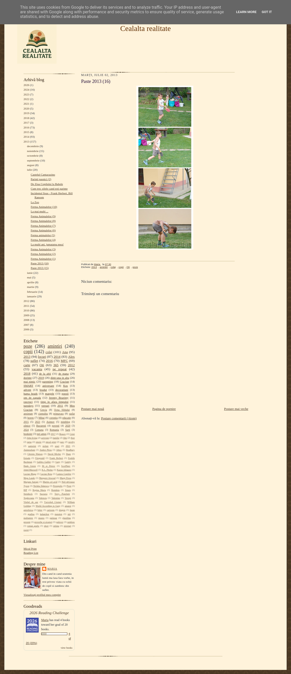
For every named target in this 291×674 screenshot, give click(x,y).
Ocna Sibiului (62, 409)
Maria (52, 568)
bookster (28, 433)
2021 (26, 103)
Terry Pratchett (62, 494)
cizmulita (43, 413)
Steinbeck (28, 494)
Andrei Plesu (46, 450)
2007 (26, 324)
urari (57, 446)
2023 (26, 94)
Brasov (62, 434)
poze (28, 346)
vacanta (37, 369)
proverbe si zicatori (43, 522)
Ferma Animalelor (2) (43, 253)
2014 (26, 136)
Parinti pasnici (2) (41, 179)
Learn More (246, 12)
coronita (53, 417)
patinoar (53, 518)
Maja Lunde (29, 478)
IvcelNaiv (65, 466)
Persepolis (57, 486)
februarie (32, 291)
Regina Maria (39, 490)
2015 (26, 132)
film (65, 438)
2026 (26, 84)
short (46, 526)
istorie (38, 442)
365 (55, 365)
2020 (26, 108)
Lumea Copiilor (63, 474)
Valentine (55, 498)
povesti (55, 425)
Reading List (31, 552)
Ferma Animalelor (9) (43, 216)
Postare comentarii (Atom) (119, 418)
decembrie (33, 146)
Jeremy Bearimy (59, 397)
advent (27, 389)
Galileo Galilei (44, 462)
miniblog (65, 421)
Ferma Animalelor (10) (44, 206)
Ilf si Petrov (48, 466)
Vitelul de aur (31, 502)
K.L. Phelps (47, 470)
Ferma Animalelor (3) (43, 249)
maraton (58, 514)
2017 (26, 122)
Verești (68, 498)
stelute (45, 446)
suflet (34, 361)
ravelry (71, 442)
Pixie (69, 486)
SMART (28, 385)
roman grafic (33, 526)
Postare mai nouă (92, 409)
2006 (26, 329)
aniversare (48, 385)
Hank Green (30, 466)
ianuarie (31, 296)
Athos (59, 450)
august (30, 165)
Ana (65, 352)
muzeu (41, 518)
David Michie (54, 454)
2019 (26, 113)
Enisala (27, 458)
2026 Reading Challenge (49, 613)
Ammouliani (29, 450)
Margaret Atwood (47, 478)
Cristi (72, 434)
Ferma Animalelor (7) (43, 225)
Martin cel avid (50, 482)
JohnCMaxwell (31, 470)
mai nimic (29, 381)
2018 (26, 117)
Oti (42, 365)
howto (30, 417)
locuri (42, 356)
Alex (71, 356)
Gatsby (67, 462)
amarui (68, 506)
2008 (26, 319)
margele (49, 393)
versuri (45, 405)
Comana (39, 429)
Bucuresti (41, 425)
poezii (65, 393)
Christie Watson (34, 454)
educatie (66, 417)
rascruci (28, 401)
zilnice (27, 425)
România (55, 490)
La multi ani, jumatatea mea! (47, 244)
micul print (51, 442)
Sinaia (68, 490)
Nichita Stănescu (41, 486)
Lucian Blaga (30, 474)
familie (56, 438)
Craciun (64, 381)
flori (73, 438)
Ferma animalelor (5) (43, 235)
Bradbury (70, 450)
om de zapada (32, 397)
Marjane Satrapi (31, 482)
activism (45, 438)
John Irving (32, 438)
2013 (26, 141)
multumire (28, 518)
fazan (72, 510)
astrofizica (28, 510)
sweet (26, 530)
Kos (65, 385)
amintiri (55, 346)
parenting (47, 381)
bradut (43, 389)
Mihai (41, 417)
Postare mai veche (236, 409)
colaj (49, 352)
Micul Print (30, 548)
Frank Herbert (56, 458)
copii (28, 351)
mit (69, 514)
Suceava (43, 494)
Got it (267, 12)
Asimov (50, 421)
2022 (26, 99)
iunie (30, 272)
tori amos (42, 433)
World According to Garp (48, 506)
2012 (26, 300)
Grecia (43, 409)
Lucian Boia (46, 474)
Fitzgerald (40, 458)
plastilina (66, 518)
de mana (63, 373)
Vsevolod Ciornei (52, 502)
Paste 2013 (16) (40, 263)
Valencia (43, 498)
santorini (32, 446)
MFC (64, 361)
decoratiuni (61, 389)
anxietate (28, 413)
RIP (25, 490)
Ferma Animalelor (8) (43, 220)
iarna (29, 442)
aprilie (30, 282)
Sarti (67, 429)
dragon (62, 510)
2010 (26, 310)
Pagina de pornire (164, 409)
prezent (27, 522)
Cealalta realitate (145, 28)
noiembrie (32, 151)
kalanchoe (44, 514)
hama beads (31, 393)
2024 (26, 89)
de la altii (45, 373)
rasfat (72, 413)
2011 (26, 305)
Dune (68, 454)
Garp (57, 462)
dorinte (28, 377)
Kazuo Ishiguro (64, 470)
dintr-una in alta (59, 377)
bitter (40, 510)
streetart (67, 526)
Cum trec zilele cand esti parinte (49, 188)
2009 (26, 315)
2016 (26, 127)
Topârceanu (29, 498)
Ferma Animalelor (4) (43, 239)
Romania (54, 429)
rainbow (71, 522)
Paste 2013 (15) (40, 267)
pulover (59, 522)
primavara (58, 413)
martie (30, 286)
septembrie (33, 160)
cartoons (51, 510)
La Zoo (35, 202)
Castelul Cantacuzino (43, 174)
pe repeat (60, 369)
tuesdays (28, 405)
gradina (31, 514)
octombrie (32, 155)
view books (66, 647)
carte (27, 365)
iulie (29, 169)
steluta (56, 526)
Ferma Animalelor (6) (43, 230)
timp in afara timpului (55, 401)
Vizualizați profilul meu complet (42, 594)
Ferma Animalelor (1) (43, 258)
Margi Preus (65, 478)
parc (62, 442)
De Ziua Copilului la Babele (47, 184)
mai (29, 277)
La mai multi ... (39, 211)
